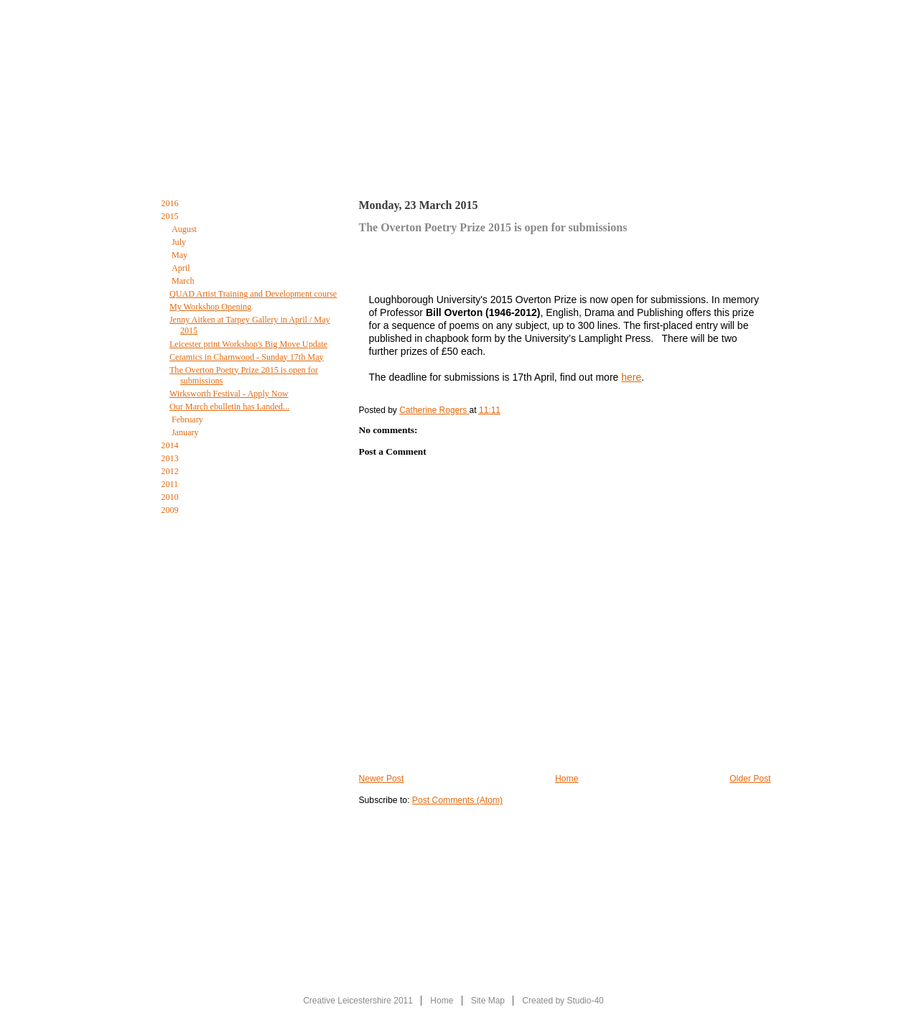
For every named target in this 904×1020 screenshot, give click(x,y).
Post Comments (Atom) (457, 800)
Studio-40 (585, 1001)
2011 (170, 484)
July (180, 242)
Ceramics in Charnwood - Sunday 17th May (246, 357)
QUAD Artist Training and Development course (253, 294)
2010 (170, 497)
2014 (170, 445)
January (186, 432)
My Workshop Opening (210, 307)
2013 (170, 458)
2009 (170, 510)
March (184, 281)
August (185, 229)
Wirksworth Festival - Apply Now (229, 394)
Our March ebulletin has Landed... (229, 407)
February (188, 419)
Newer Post (381, 779)
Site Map (488, 1001)
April (182, 268)
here (631, 377)
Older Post (750, 779)
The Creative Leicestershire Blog (465, 167)
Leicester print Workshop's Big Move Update (248, 344)
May (181, 255)
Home (165, 164)
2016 (170, 203)
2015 (170, 216)
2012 (170, 471)
